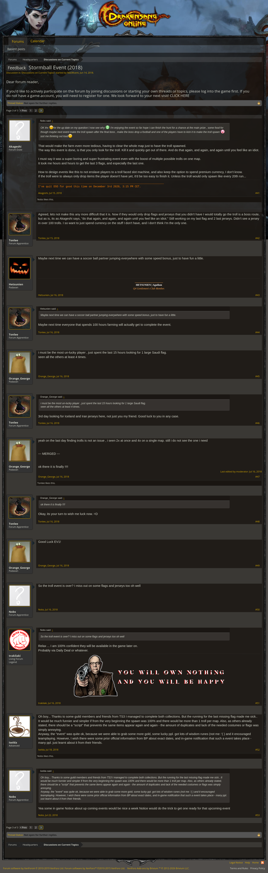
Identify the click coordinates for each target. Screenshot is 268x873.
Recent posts (16, 49)
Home (255, 862)
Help (247, 862)
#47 (257, 476)
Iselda (13, 742)
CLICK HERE (179, 95)
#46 (257, 423)
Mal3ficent (73, 72)
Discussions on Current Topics (38, 72)
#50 (257, 609)
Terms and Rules (239, 868)
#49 (257, 565)
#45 (257, 376)
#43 (257, 295)
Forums (18, 41)
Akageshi (15, 146)
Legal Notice (236, 862)
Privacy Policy (257, 868)
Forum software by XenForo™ (94, 868)
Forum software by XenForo (33, 868)
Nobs (40, 199)
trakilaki (15, 655)
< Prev (23, 110)
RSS (262, 862)
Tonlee (13, 240)
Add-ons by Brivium (158, 868)
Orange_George (19, 378)
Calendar (37, 41)
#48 (257, 521)
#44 (257, 332)
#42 (257, 238)
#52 (257, 749)
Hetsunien (16, 284)
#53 (257, 815)
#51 (257, 703)
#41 (257, 193)
